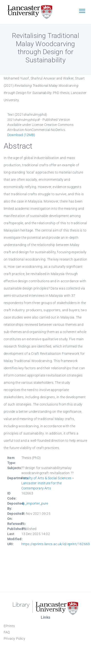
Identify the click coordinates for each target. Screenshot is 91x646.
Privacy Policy (14, 638)
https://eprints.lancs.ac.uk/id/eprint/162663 (55, 544)
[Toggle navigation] (82, 11)
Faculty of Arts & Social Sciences (46, 478)
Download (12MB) (21, 135)
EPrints (9, 626)
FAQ (7, 632)
